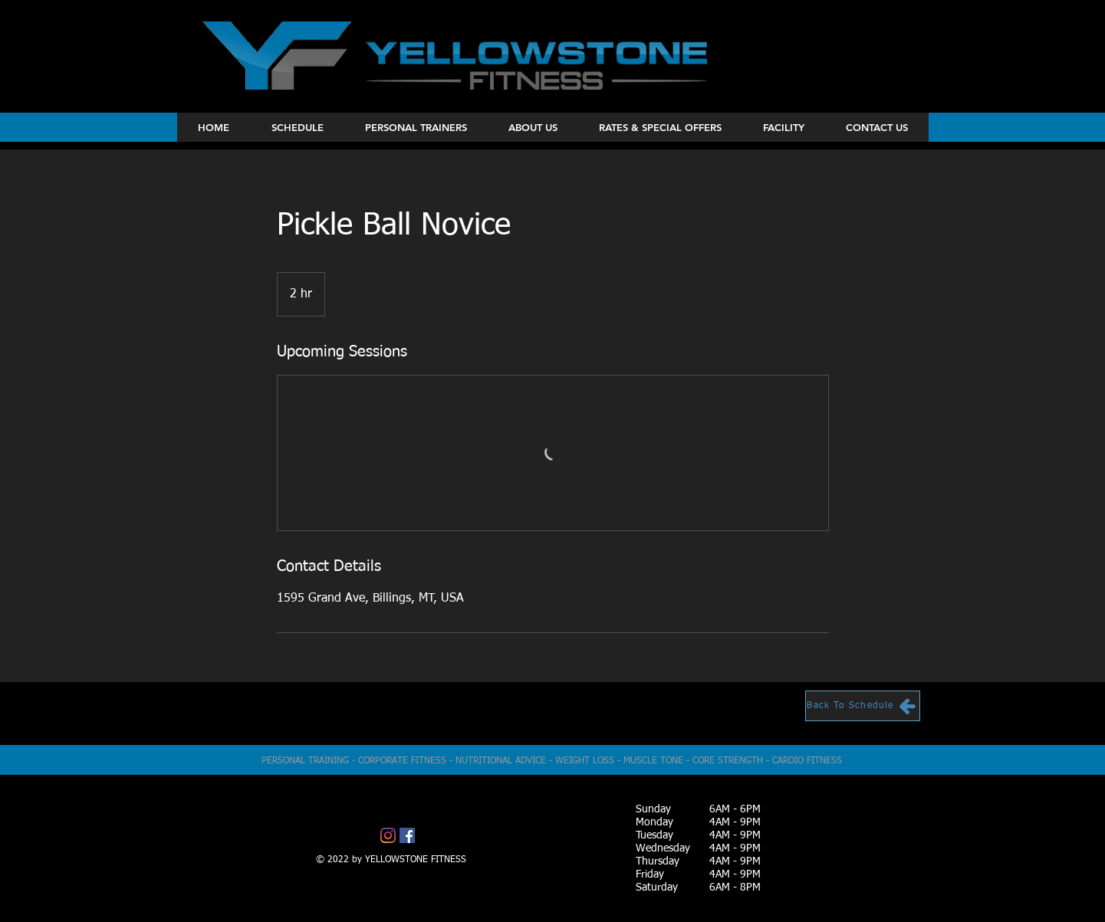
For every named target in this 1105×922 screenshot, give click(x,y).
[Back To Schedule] (862, 706)
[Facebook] (407, 835)
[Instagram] (388, 835)
